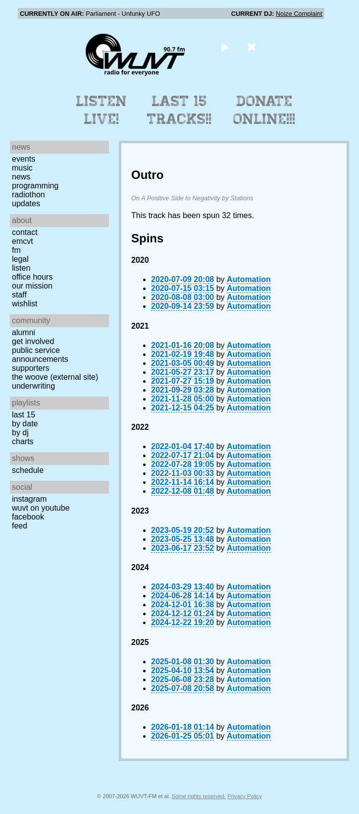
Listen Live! (101, 110)
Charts (23, 441)
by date (25, 423)
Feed (19, 526)
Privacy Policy (244, 796)
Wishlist (25, 303)
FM (16, 250)
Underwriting (33, 386)
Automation (249, 279)
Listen (21, 268)
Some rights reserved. (199, 796)
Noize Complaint (299, 13)
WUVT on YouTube (41, 508)
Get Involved (33, 341)
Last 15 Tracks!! (179, 110)
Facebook (28, 517)
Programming (35, 185)
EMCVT (22, 241)
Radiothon (28, 194)
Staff (19, 295)
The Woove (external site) (55, 377)
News (21, 177)
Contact (25, 232)
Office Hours (32, 277)
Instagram (29, 499)
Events (23, 159)
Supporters (31, 368)
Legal (20, 259)
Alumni (23, 332)
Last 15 (23, 414)
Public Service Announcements (40, 354)
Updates (26, 203)
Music (22, 168)
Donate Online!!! (264, 110)
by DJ (20, 432)
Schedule (28, 470)
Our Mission (32, 286)
